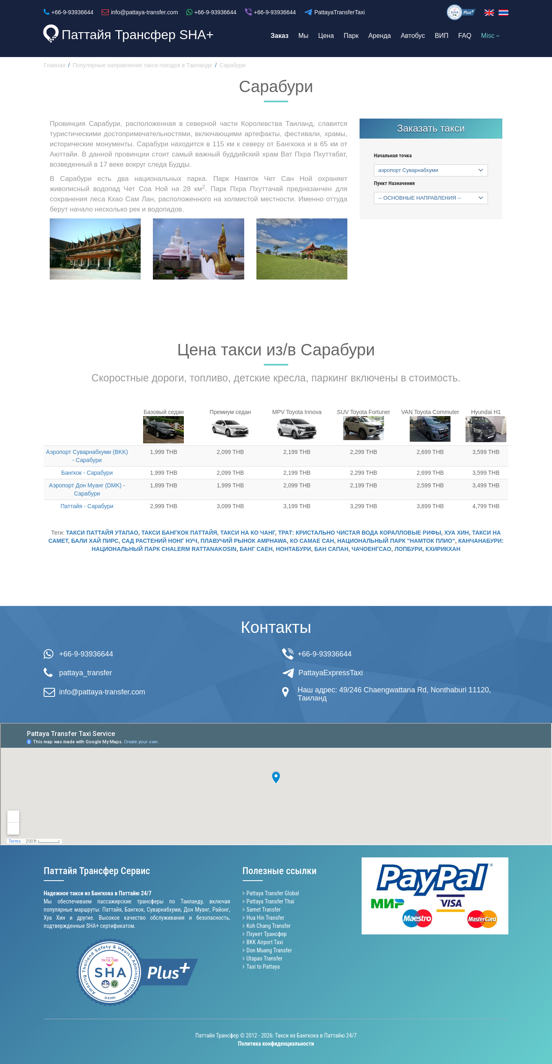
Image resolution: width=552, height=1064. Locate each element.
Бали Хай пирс (94, 541)
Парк (351, 35)
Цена (326, 35)
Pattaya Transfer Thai (270, 901)
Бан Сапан (331, 549)
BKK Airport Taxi (265, 942)
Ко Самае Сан (312, 541)
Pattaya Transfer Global (273, 893)
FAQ (464, 35)
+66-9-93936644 (86, 654)
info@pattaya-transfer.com (102, 692)
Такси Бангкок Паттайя (179, 532)
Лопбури (408, 549)
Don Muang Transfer (269, 950)
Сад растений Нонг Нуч (159, 541)
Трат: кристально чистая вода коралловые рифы (359, 532)
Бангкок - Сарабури (87, 472)
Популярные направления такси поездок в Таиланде (142, 65)
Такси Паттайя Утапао (102, 532)
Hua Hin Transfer (266, 917)
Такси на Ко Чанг (247, 532)
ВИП (441, 35)
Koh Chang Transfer (269, 926)
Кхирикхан (443, 549)
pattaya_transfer (85, 673)
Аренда (379, 35)
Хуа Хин (456, 532)
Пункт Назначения (394, 183)
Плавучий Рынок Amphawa (244, 541)
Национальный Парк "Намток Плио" (396, 541)
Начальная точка (393, 156)
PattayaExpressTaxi (330, 673)
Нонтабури (293, 549)
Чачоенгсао (371, 549)
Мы (303, 35)
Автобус (413, 35)
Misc (490, 35)
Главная (54, 65)
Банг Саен (256, 549)
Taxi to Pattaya (263, 966)
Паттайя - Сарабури (87, 506)
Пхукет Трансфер (267, 934)
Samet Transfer (264, 909)
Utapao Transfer (265, 958)
